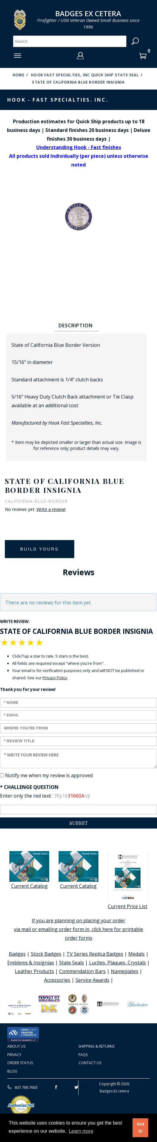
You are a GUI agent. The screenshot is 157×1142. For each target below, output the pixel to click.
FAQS (83, 1054)
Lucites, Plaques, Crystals (117, 962)
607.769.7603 (22, 1087)
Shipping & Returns (96, 1046)
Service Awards (92, 980)
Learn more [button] (81, 1131)
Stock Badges (46, 954)
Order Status (20, 1062)
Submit (78, 823)
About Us (16, 1046)
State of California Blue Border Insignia (78, 82)
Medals (136, 954)
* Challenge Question (29, 787)
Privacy (14, 1054)
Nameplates (124, 971)
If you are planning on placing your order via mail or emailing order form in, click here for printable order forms (78, 929)
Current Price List (128, 880)
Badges (17, 954)
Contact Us (89, 1062)
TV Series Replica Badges (94, 954)
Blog (12, 1071)
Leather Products (34, 971)
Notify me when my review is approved (49, 775)
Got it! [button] (140, 1128)
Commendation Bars (82, 971)
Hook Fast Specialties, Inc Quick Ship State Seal (85, 75)
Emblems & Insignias (30, 962)
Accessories (57, 980)
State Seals (71, 962)
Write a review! (51, 509)
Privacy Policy (55, 677)
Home (18, 75)
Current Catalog (29, 870)
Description (76, 325)
